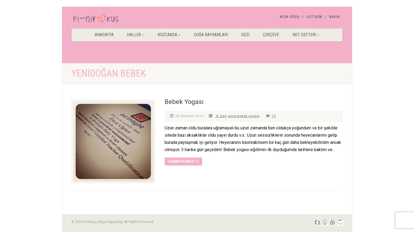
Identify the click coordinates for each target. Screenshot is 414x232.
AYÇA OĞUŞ (289, 17)
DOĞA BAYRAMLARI (211, 34)
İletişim (314, 17)
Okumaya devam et (183, 161)
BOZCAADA (169, 34)
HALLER (135, 34)
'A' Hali (221, 116)
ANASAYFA (104, 34)
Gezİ (245, 34)
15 (271, 116)
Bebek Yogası (184, 102)
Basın (334, 17)
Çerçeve (271, 34)
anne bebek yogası (244, 116)
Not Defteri (305, 34)
